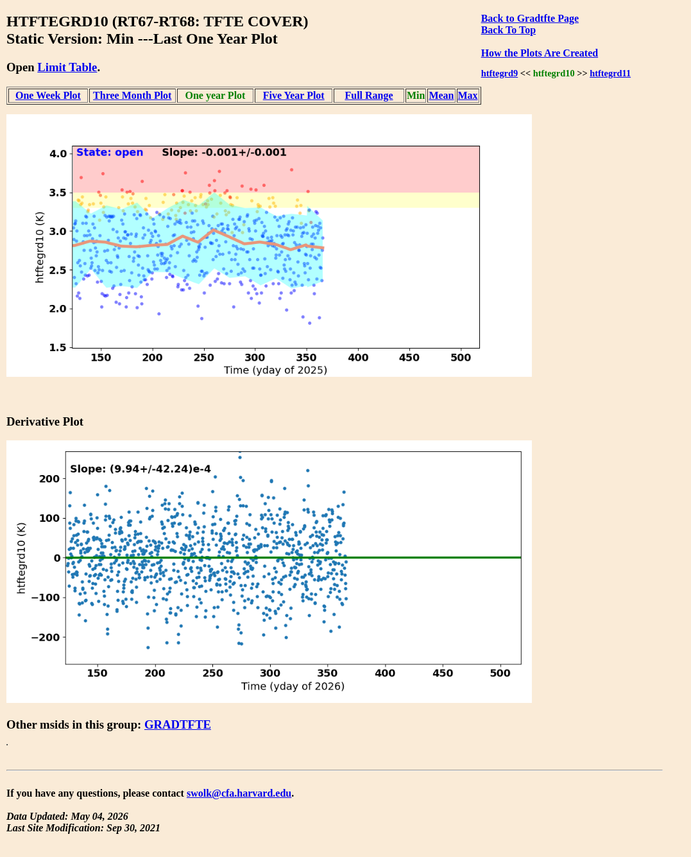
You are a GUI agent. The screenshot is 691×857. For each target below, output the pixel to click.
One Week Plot (48, 95)
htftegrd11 (610, 73)
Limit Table (67, 67)
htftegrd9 (499, 73)
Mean (441, 95)
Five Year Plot (294, 95)
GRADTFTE (177, 724)
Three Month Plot (132, 95)
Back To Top (508, 29)
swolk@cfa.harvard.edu (239, 793)
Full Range (369, 95)
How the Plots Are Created (539, 53)
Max (468, 95)
